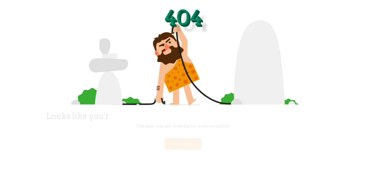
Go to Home (183, 143)
